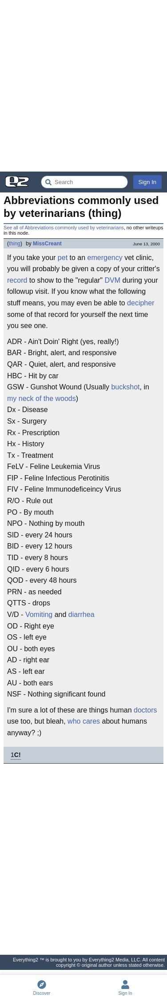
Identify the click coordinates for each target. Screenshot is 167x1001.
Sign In (147, 182)
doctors (145, 710)
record (17, 280)
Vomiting (38, 614)
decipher (140, 303)
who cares (84, 721)
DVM (112, 280)
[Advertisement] (83, 85)
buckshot (125, 387)
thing (14, 243)
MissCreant (47, 243)
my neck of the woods (41, 398)
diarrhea (81, 614)
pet (63, 257)
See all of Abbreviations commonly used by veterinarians (64, 227)
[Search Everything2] (84, 182)
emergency (105, 257)
